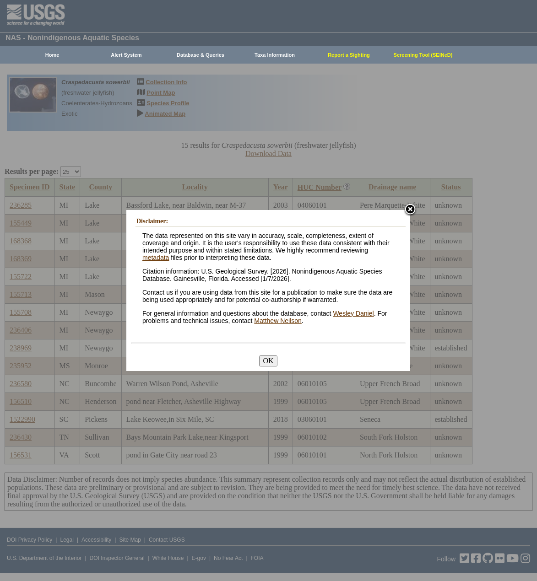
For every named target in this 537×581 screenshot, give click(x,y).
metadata (155, 257)
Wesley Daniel (353, 313)
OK (268, 361)
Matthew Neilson (278, 320)
